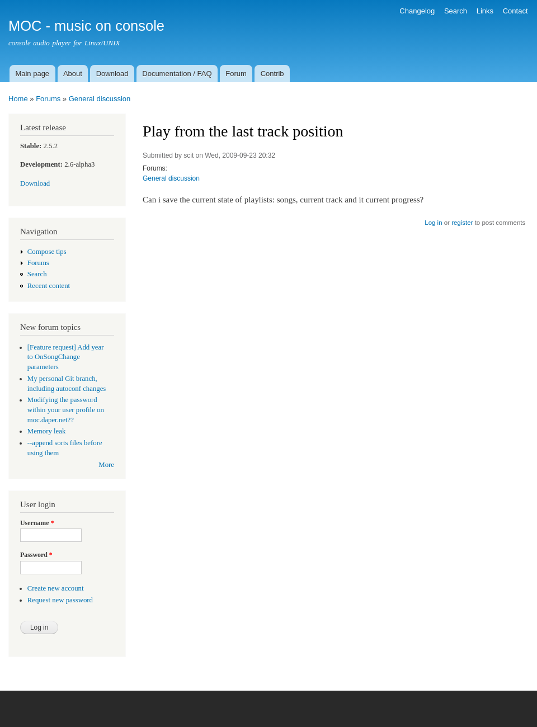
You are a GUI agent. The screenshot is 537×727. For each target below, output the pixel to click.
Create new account (55, 588)
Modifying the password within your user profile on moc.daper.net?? (65, 410)
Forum (236, 73)
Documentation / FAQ (176, 73)
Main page (32, 73)
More (106, 465)
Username (37, 523)
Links (485, 11)
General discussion (100, 99)
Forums (48, 99)
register (462, 222)
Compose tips (47, 252)
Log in (433, 222)
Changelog (417, 11)
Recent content (48, 286)
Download (112, 73)
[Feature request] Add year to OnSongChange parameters (65, 357)
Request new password (60, 600)
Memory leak (46, 431)
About (72, 73)
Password (36, 555)
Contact (515, 11)
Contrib (272, 73)
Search (455, 11)
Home (18, 99)
